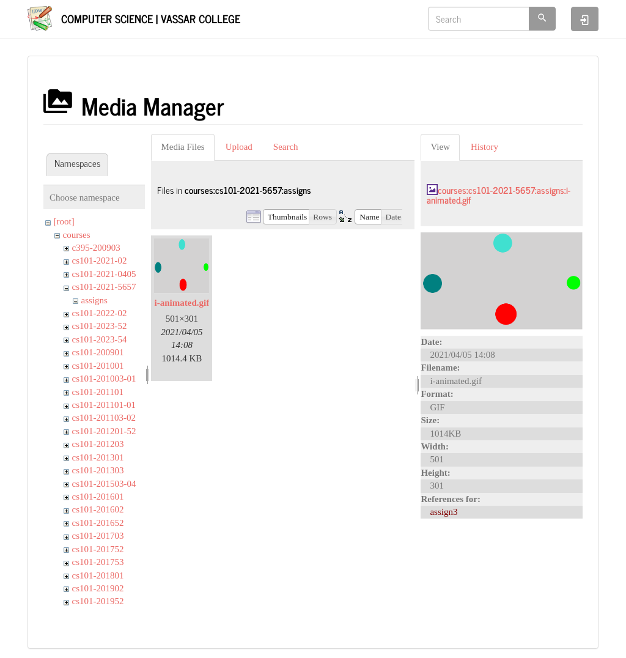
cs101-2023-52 (99, 326)
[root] (64, 221)
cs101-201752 (98, 549)
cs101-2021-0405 (104, 274)
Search (285, 147)
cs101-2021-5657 (104, 287)
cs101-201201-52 (104, 431)
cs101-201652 (98, 523)
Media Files (182, 147)
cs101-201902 (98, 588)
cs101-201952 (98, 601)
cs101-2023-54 (99, 339)
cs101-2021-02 (99, 260)
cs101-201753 (98, 562)
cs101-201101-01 (104, 405)
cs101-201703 (98, 536)
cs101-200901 (98, 352)
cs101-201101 (97, 392)
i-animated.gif (182, 303)
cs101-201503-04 (104, 484)
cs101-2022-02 (99, 313)
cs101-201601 (98, 496)
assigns (94, 300)
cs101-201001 (98, 366)
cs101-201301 (98, 457)
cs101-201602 (98, 509)
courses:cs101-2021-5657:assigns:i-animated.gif (498, 195)
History (484, 147)
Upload (239, 147)
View (440, 147)
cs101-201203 (98, 444)
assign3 (443, 512)
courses (76, 235)
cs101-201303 (98, 470)
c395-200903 (96, 248)
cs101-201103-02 (104, 418)
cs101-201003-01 (104, 378)
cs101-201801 (98, 575)
